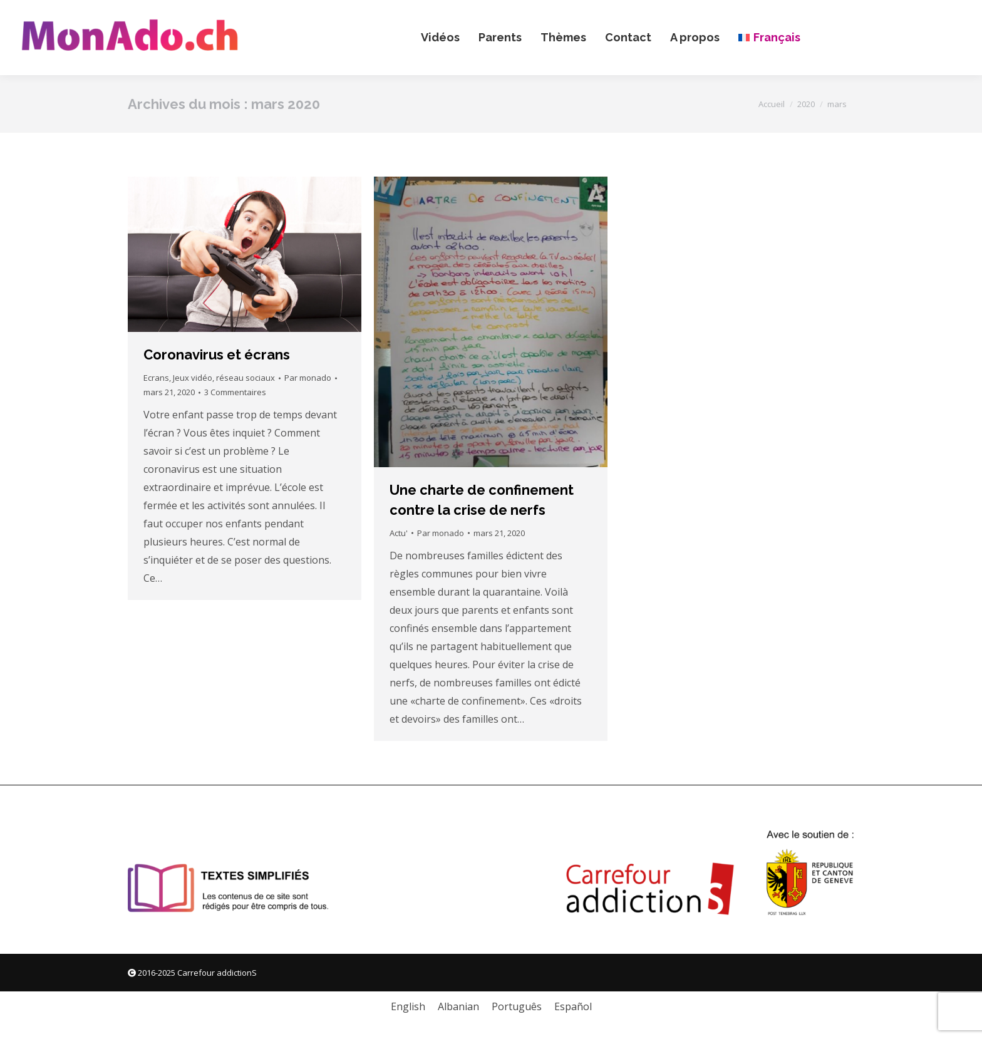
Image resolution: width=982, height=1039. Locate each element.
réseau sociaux (245, 377)
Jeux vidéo (192, 377)
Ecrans (156, 377)
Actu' (399, 533)
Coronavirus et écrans (216, 354)
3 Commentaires (235, 392)
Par (307, 377)
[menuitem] (769, 37)
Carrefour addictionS (217, 972)
